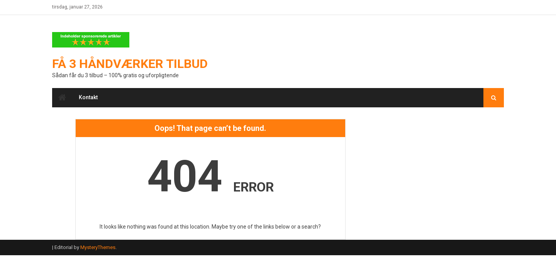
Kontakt (88, 97)
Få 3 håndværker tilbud (130, 63)
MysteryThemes (97, 247)
